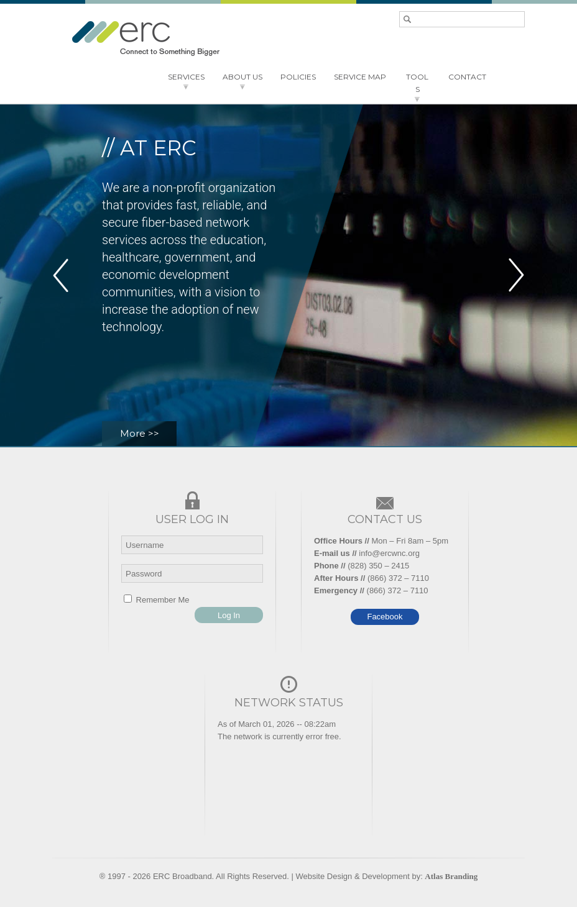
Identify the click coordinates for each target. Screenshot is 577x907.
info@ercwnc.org (389, 553)
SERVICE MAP (360, 76)
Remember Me (157, 599)
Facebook (384, 616)
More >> (139, 433)
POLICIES (298, 76)
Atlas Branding (451, 876)
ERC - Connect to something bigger (145, 38)
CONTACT (467, 76)
